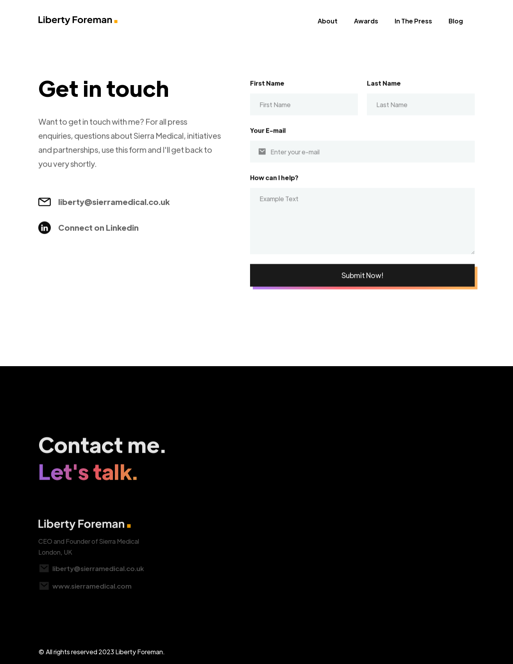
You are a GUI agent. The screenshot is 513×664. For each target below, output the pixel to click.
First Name (267, 88)
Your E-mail (268, 136)
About (328, 21)
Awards (366, 21)
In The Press (413, 21)
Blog (456, 21)
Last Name (384, 88)
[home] (78, 23)
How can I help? (274, 183)
